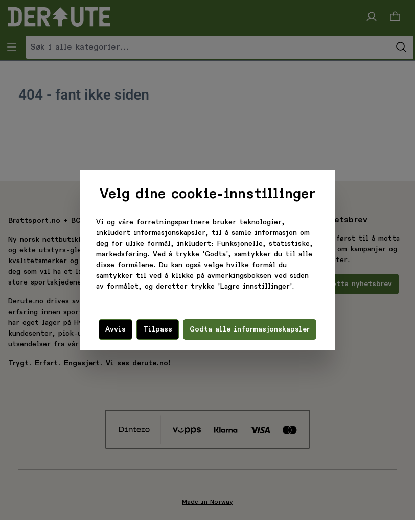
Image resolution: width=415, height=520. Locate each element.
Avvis (115, 329)
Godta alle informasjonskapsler (250, 329)
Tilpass (157, 329)
